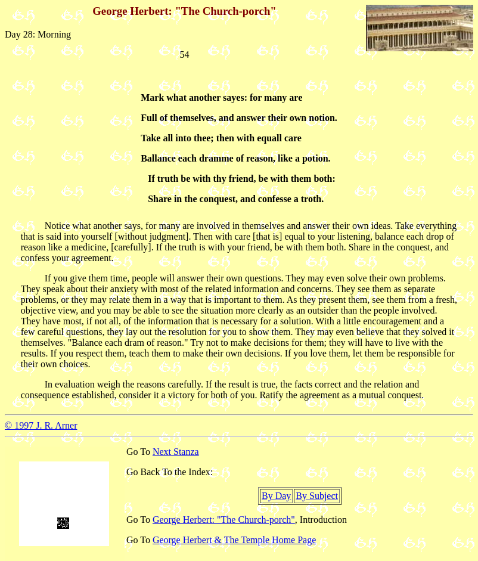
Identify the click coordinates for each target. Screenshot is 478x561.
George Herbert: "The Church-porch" (224, 519)
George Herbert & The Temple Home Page (234, 540)
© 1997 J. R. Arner (41, 425)
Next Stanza (176, 452)
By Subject (317, 496)
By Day (276, 496)
